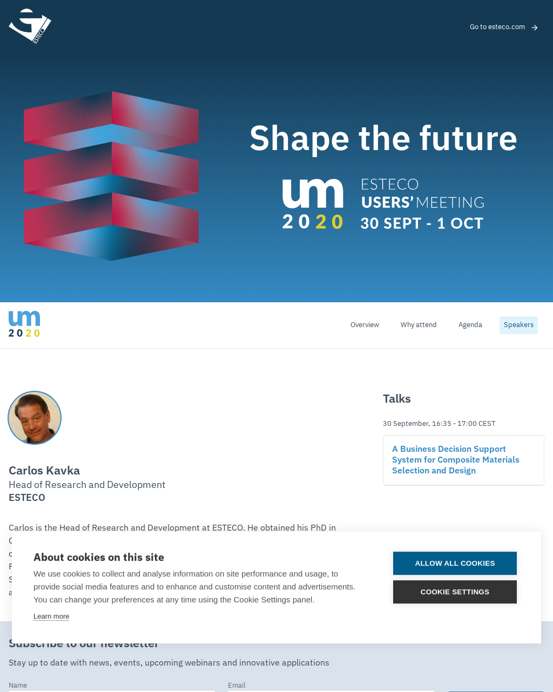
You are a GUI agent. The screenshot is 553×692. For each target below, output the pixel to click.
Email (237, 685)
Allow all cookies (455, 563)
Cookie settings (455, 591)
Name (18, 685)
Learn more (51, 616)
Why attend (419, 325)
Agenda (470, 325)
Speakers (519, 325)
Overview (364, 325)
